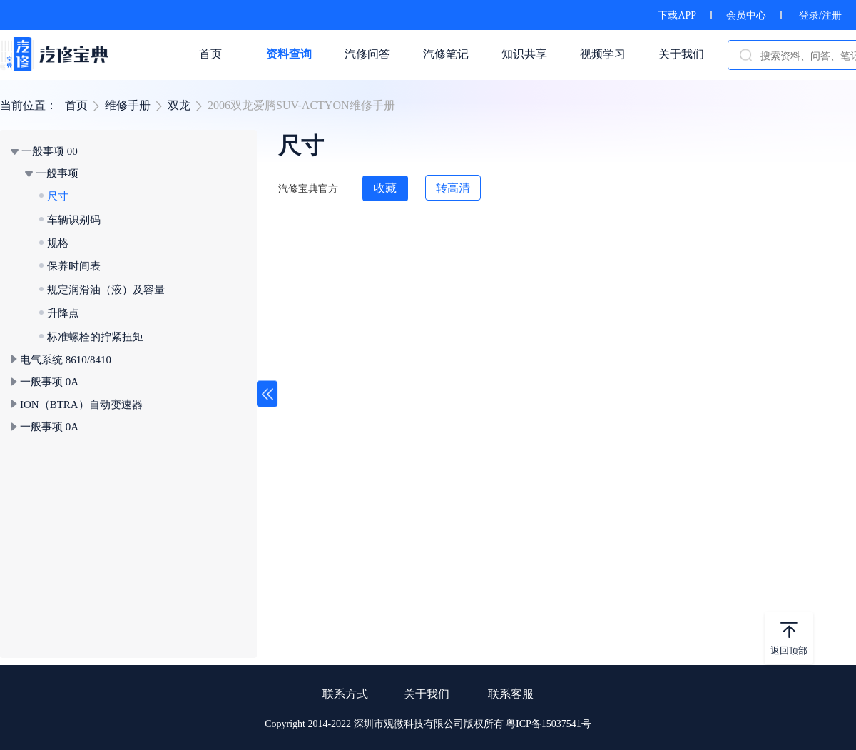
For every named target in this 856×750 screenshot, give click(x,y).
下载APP (677, 15)
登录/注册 (820, 15)
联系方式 (345, 694)
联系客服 (511, 694)
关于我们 (426, 694)
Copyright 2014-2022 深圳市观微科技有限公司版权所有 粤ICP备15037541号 (428, 724)
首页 (76, 105)
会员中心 (746, 15)
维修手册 (128, 105)
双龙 (179, 105)
